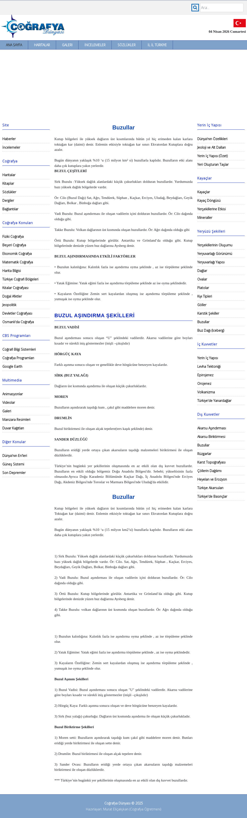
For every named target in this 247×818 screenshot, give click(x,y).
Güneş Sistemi (13, 464)
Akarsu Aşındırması (211, 428)
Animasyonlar (12, 394)
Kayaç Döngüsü (209, 200)
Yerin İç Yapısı (207, 358)
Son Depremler (14, 472)
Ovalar (202, 279)
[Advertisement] (123, 85)
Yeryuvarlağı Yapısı (211, 262)
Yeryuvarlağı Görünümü (214, 253)
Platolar (203, 287)
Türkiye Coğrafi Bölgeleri (20, 279)
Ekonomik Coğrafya (17, 253)
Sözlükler (127, 45)
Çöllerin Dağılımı (209, 471)
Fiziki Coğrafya (13, 236)
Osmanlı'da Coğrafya (18, 322)
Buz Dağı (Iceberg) (210, 330)
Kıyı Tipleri (204, 296)
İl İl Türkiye (157, 45)
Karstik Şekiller (208, 313)
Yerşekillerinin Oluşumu (214, 245)
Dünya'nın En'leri (14, 455)
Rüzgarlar (204, 453)
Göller (201, 305)
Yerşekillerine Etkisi (211, 209)
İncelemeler (95, 45)
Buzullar (203, 322)
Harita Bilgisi (11, 270)
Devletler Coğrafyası (17, 313)
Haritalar (42, 45)
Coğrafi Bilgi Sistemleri (19, 349)
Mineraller (204, 217)
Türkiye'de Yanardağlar (214, 400)
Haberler (9, 139)
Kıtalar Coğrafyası (15, 287)
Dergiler (8, 200)
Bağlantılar (10, 209)
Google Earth (12, 366)
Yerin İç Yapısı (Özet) (212, 156)
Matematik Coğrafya (17, 262)
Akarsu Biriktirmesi (211, 436)
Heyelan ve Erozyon (212, 479)
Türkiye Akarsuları (210, 488)
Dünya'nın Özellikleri (212, 139)
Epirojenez (205, 375)
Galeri (67, 45)
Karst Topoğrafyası (211, 462)
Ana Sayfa (14, 45)
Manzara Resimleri (16, 419)
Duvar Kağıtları (13, 428)
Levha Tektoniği (209, 366)
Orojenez (204, 383)
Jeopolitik (9, 305)
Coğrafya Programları (18, 358)
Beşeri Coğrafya (14, 245)
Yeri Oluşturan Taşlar (213, 164)
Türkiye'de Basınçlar (212, 496)
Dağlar (202, 270)
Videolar (8, 402)
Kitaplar (8, 183)
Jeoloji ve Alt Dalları (211, 147)
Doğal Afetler (12, 296)
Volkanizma (206, 392)
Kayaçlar (203, 192)
